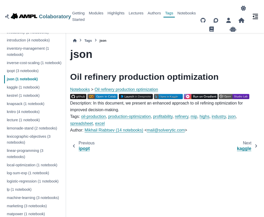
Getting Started (78, 16)
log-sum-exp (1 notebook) (28, 173)
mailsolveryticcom (166, 130)
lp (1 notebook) (19, 189)
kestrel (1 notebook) (23, 95)
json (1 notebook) (22, 79)
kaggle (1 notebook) (23, 87)
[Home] (75, 40)
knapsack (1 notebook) (25, 104)
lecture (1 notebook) (23, 120)
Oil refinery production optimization (126, 89)
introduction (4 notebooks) (28, 40)
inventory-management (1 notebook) (28, 51)
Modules (96, 13)
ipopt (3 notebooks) (22, 71)
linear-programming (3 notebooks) (25, 154)
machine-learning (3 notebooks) (33, 198)
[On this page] (255, 16)
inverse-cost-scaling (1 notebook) (34, 63)
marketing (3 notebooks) (27, 206)
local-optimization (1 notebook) (32, 165)
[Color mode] (243, 8)
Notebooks (186, 13)
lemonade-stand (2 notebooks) (32, 128)
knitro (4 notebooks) (23, 112)
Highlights (116, 13)
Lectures (136, 13)
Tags (169, 13)
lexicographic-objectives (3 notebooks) (29, 139)
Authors (154, 13)
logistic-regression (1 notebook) (33, 181)
